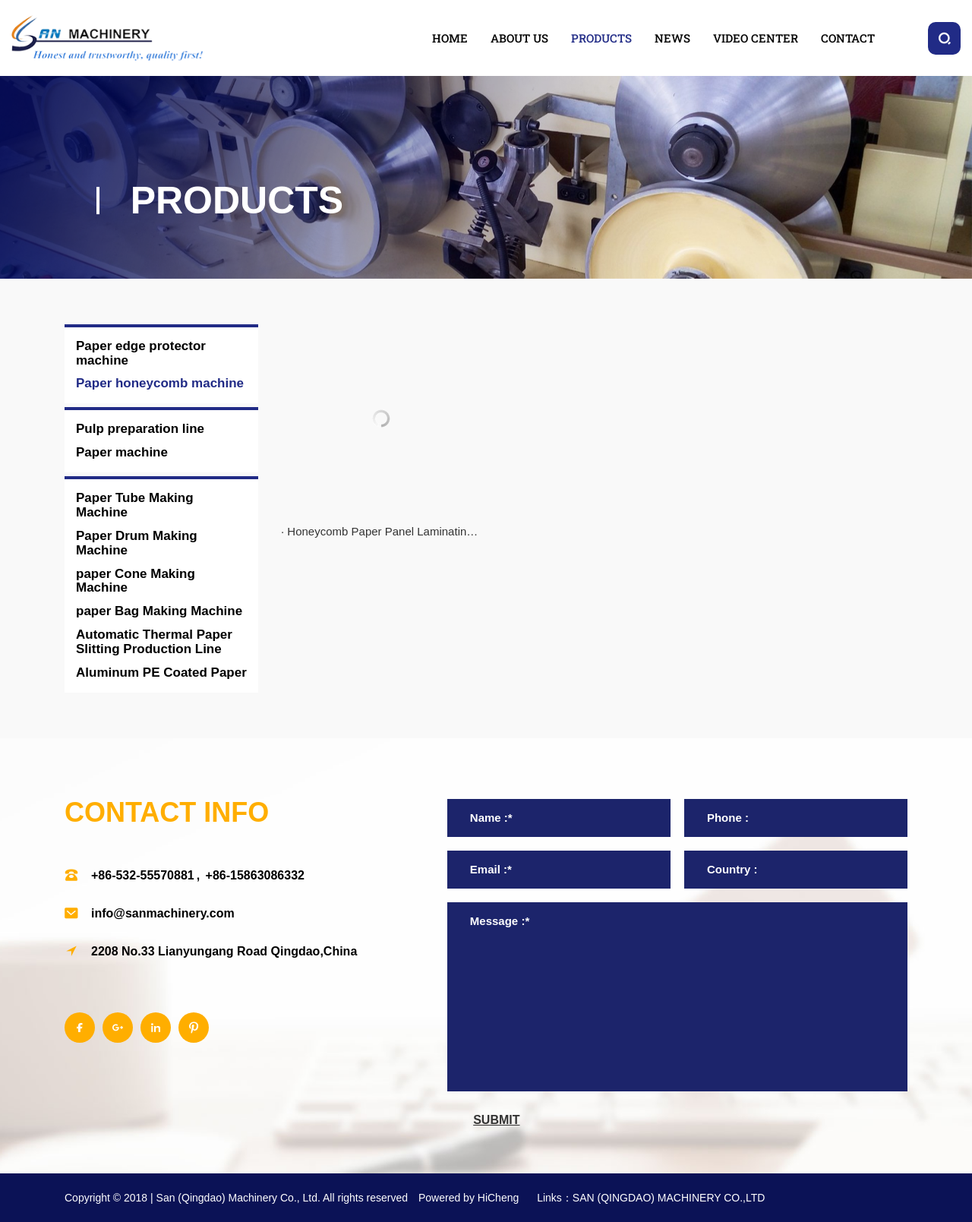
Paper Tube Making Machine (135, 505)
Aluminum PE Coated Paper (161, 672)
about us (519, 38)
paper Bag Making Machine (159, 611)
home (450, 38)
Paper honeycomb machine (160, 383)
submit (496, 1119)
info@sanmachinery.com (163, 913)
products (601, 38)
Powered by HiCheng (468, 1198)
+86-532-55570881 (142, 875)
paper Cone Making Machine (135, 581)
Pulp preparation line (140, 429)
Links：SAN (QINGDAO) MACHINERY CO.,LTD (651, 1198)
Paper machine (122, 452)
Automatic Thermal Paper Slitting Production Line (154, 641)
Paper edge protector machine (141, 353)
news (672, 38)
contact (848, 38)
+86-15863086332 (255, 875)
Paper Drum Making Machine (136, 543)
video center (755, 38)
